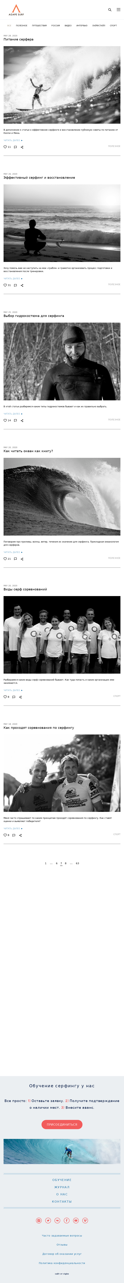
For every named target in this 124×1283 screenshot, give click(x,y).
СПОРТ (113, 25)
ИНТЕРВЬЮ (82, 25)
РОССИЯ (55, 25)
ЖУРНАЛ (62, 998)
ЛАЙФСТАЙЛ (99, 25)
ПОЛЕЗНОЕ (22, 25)
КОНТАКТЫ (62, 1012)
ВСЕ (9, 25)
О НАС (62, 1005)
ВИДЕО (68, 25)
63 (77, 863)
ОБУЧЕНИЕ (62, 990)
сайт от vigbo (62, 1085)
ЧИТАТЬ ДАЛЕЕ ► (13, 140)
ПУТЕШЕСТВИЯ (39, 25)
